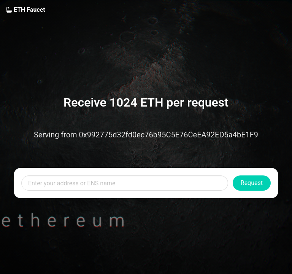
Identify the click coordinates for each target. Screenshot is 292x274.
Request (252, 182)
